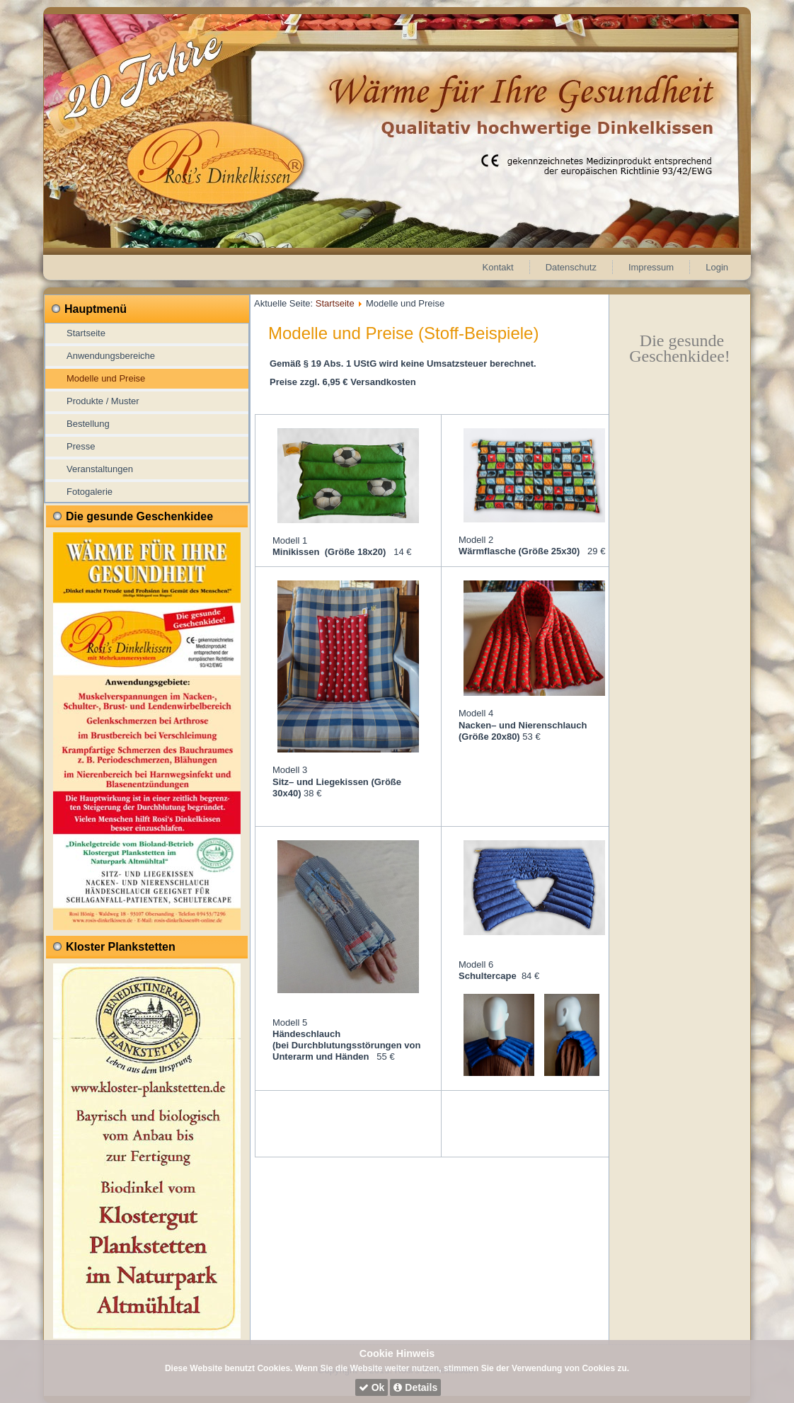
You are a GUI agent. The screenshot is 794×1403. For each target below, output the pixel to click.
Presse (81, 446)
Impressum (651, 267)
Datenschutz (571, 267)
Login (717, 267)
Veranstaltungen (100, 469)
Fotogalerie (90, 491)
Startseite (86, 333)
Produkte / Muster (103, 401)
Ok (372, 1387)
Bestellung (88, 423)
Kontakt (498, 267)
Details (415, 1387)
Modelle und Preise (106, 378)
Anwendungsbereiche (111, 355)
